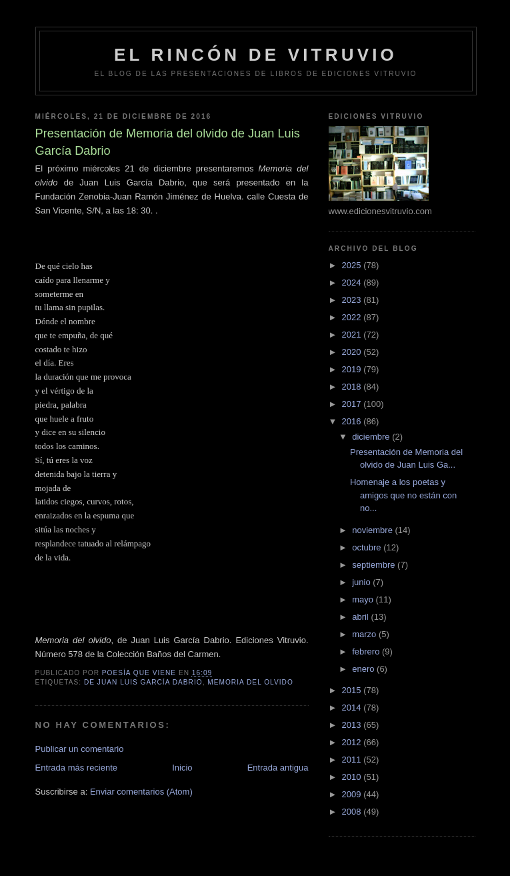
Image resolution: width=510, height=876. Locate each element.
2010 (353, 777)
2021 (353, 335)
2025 (353, 265)
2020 (353, 352)
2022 (353, 317)
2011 (353, 760)
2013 (353, 725)
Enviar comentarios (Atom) (141, 792)
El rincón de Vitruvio (255, 55)
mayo (363, 599)
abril (361, 617)
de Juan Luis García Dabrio (143, 682)
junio (362, 582)
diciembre (372, 437)
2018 (353, 387)
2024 (353, 283)
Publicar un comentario (79, 749)
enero (364, 669)
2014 (353, 708)
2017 (353, 404)
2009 (353, 794)
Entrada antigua (278, 768)
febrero (367, 651)
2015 (353, 690)
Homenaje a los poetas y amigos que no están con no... (403, 495)
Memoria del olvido (250, 682)
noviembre (373, 530)
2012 (353, 742)
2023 (353, 300)
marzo (365, 634)
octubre (367, 547)
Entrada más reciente (76, 768)
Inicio (182, 768)
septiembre (374, 565)
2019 (353, 369)
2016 (353, 421)
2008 (353, 812)
